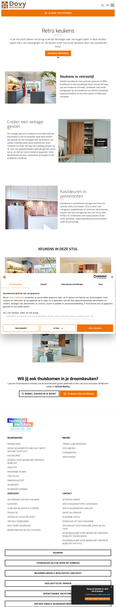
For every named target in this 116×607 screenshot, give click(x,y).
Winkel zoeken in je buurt (39, 393)
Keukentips (13, 484)
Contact (67, 493)
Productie (12, 512)
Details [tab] (44, 284)
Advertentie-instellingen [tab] (72, 284)
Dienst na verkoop (72, 512)
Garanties (12, 504)
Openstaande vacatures (58, 593)
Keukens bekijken (58, 53)
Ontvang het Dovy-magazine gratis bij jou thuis (84, 527)
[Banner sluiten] (112, 277)
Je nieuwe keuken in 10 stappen (23, 508)
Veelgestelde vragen (58, 583)
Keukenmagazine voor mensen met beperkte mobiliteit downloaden (85, 535)
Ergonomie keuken (16, 471)
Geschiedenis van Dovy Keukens (23, 499)
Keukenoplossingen (17, 489)
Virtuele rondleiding (18, 521)
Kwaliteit (12, 467)
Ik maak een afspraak (58, 13)
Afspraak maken (71, 499)
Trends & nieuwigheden (74, 443)
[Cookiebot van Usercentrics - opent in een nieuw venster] (95, 277)
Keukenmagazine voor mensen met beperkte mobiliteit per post (85, 542)
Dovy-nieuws (69, 448)
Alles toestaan (95, 328)
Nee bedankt (21, 328)
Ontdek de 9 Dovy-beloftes (21, 517)
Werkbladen (13, 443)
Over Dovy (13, 493)
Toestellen (13, 476)
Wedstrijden (68, 457)
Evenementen (69, 452)
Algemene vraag (71, 517)
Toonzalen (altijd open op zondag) (58, 563)
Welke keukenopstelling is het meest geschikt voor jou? (26, 450)
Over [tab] (101, 284)
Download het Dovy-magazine (78, 521)
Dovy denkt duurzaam (19, 525)
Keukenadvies (15, 437)
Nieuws (66, 437)
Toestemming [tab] (15, 284)
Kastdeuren (13, 455)
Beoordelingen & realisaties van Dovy (58, 573)
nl (102, 5)
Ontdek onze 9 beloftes (97, 599)
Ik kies (58, 328)
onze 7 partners (16, 297)
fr (107, 5)
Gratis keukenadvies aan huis (77, 508)
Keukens (58, 552)
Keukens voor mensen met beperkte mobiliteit (25, 461)
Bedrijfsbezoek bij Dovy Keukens (24, 530)
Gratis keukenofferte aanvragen (80, 504)
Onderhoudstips (15, 480)
